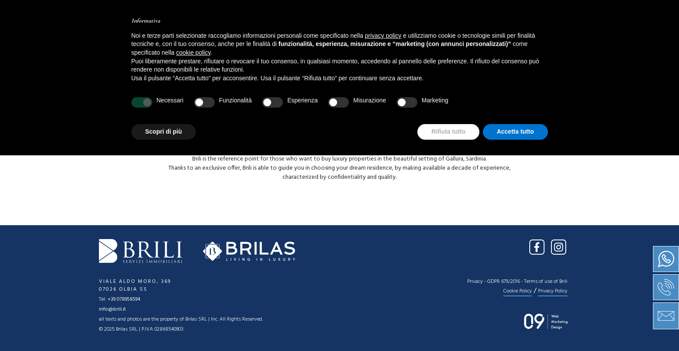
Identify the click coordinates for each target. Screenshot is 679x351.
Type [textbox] (261, 93)
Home (230, 37)
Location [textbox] (175, 93)
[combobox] (120, 92)
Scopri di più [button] (163, 327)
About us (273, 37)
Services (353, 37)
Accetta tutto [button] (515, 327)
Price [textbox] (354, 93)
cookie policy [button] (193, 248)
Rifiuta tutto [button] (448, 327)
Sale (314, 37)
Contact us (441, 37)
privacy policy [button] (383, 231)
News (394, 37)
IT (555, 12)
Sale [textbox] (105, 93)
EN (571, 12)
